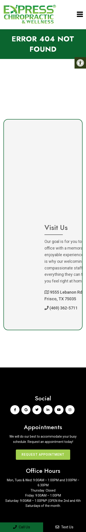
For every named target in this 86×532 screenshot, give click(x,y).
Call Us (21, 527)
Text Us (64, 527)
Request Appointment (43, 454)
